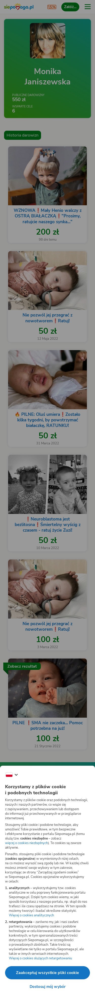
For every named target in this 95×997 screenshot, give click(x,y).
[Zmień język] (12, 774)
